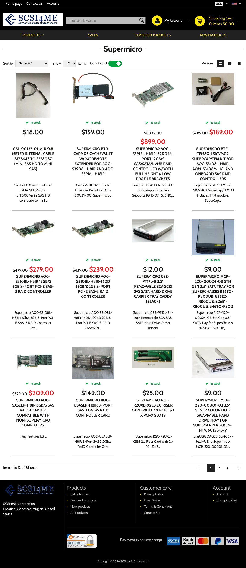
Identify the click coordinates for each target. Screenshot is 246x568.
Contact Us (34, 3)
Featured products (153, 35)
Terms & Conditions (158, 506)
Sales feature (79, 494)
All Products (79, 513)
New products (213, 35)
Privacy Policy (154, 494)
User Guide (152, 500)
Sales (93, 35)
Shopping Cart (227, 500)
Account (53, 3)
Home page (13, 3)
